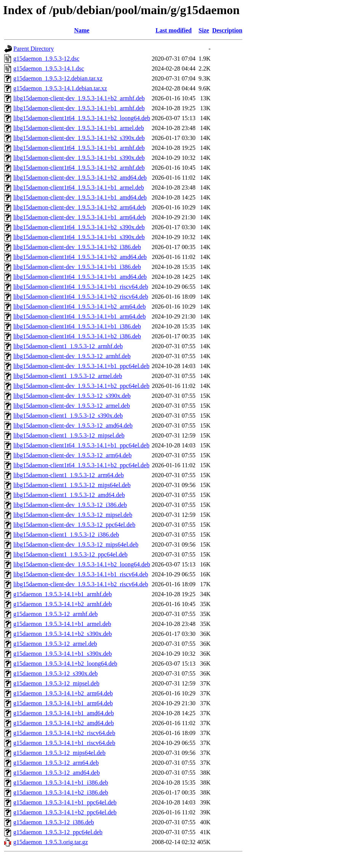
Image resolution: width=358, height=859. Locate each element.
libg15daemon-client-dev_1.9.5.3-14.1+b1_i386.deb (77, 267)
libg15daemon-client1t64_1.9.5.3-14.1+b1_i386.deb (77, 326)
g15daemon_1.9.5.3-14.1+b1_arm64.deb (63, 703)
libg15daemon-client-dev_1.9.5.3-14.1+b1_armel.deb (78, 128)
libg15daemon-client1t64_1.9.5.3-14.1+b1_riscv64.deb (80, 286)
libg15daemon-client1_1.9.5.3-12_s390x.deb (68, 415)
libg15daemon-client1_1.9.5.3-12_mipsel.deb (69, 435)
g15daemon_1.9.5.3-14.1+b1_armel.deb (62, 624)
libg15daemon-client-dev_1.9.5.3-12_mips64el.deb (75, 544)
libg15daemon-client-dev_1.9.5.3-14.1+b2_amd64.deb (80, 177)
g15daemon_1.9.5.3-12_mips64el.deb (59, 753)
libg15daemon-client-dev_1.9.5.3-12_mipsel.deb (72, 515)
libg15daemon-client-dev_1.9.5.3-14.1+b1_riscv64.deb (80, 574)
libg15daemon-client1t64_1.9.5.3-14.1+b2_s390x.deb (79, 227)
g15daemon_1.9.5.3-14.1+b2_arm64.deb (63, 693)
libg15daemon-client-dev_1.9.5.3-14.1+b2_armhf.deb (79, 98)
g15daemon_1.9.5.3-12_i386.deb (53, 822)
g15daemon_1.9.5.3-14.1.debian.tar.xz (60, 88)
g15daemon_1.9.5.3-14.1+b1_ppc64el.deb (65, 802)
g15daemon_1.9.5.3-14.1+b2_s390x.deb (62, 634)
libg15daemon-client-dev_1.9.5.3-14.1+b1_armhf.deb (79, 108)
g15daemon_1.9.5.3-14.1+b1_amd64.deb (63, 713)
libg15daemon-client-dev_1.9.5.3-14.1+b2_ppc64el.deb (81, 386)
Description (227, 30)
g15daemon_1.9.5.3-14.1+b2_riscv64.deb (64, 733)
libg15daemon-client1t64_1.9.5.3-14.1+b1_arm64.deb (79, 316)
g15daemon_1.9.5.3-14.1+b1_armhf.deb (62, 594)
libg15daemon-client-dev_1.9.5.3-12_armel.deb (71, 405)
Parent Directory (33, 48)
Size (204, 30)
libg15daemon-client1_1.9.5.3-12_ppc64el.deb (70, 554)
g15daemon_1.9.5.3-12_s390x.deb (55, 673)
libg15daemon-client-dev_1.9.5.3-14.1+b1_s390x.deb (79, 157)
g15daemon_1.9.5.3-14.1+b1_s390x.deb (62, 653)
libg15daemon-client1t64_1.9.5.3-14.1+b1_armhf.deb (79, 148)
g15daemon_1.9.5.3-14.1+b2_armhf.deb (62, 604)
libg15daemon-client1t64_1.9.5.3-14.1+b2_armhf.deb (79, 167)
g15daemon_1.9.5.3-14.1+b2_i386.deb (60, 792)
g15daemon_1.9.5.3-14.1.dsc (48, 68)
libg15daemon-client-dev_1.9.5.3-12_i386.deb (70, 505)
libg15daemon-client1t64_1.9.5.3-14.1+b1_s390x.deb (79, 237)
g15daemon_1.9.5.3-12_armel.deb (55, 643)
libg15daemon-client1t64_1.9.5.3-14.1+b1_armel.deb (78, 187)
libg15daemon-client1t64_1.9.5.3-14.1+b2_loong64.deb (81, 118)
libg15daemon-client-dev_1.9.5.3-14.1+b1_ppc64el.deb (81, 366)
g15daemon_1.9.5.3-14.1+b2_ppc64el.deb (65, 812)
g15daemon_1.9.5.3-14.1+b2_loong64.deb (65, 663)
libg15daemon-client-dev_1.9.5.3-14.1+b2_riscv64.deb (80, 584)
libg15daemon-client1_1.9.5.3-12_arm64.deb (68, 475)
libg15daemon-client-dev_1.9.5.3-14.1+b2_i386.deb (77, 247)
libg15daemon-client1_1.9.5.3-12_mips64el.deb (72, 485)
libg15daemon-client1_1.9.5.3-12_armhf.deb (68, 346)
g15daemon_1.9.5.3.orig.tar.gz (50, 842)
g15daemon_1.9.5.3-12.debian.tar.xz (58, 78)
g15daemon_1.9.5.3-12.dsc (46, 58)
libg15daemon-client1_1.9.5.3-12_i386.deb (66, 534)
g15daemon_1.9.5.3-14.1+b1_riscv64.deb (64, 743)
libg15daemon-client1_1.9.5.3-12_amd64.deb (69, 495)
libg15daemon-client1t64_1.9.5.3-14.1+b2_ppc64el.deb (81, 465)
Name (81, 30)
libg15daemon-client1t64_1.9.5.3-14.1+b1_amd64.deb (80, 276)
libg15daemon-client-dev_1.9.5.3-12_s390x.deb (72, 396)
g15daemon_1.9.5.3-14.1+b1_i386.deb (60, 782)
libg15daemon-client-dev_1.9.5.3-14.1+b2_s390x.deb (79, 138)
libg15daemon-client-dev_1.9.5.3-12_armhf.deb (71, 356)
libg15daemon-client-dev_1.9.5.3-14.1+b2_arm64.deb (79, 207)
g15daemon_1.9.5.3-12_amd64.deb (56, 772)
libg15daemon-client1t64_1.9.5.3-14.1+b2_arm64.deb (79, 306)
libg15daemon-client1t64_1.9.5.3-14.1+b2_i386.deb (77, 336)
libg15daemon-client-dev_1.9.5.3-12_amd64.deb (73, 425)
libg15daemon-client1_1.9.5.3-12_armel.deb (67, 376)
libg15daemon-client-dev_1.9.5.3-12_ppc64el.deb (74, 524)
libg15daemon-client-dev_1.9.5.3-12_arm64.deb (72, 455)
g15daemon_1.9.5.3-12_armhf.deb (55, 614)
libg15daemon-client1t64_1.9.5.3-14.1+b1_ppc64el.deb (81, 445)
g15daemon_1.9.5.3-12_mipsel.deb (56, 683)
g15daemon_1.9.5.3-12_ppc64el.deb (58, 832)
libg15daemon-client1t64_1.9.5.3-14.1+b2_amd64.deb (80, 257)
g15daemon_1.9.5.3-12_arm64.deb (56, 762)
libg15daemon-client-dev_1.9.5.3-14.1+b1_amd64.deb (80, 197)
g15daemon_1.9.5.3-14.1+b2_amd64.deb (63, 723)
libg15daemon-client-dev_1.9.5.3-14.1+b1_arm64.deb (79, 217)
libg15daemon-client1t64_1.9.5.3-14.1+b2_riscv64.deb (80, 296)
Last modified (174, 30)
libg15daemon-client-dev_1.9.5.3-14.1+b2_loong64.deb (81, 564)
